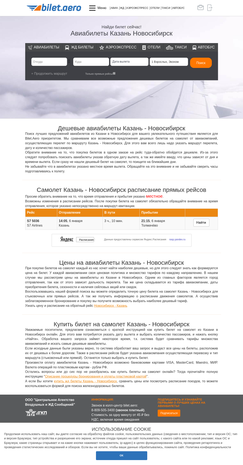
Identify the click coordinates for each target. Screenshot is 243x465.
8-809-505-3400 (103, 410)
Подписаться (169, 413)
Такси (166, 7)
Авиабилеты (46, 47)
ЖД (122, 7)
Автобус (178, 7)
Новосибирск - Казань (110, 305)
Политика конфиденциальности (208, 447)
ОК (121, 455)
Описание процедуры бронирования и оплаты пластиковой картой (95, 376)
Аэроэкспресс (137, 7)
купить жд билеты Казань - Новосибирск (85, 381)
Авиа (114, 7)
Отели (155, 7)
